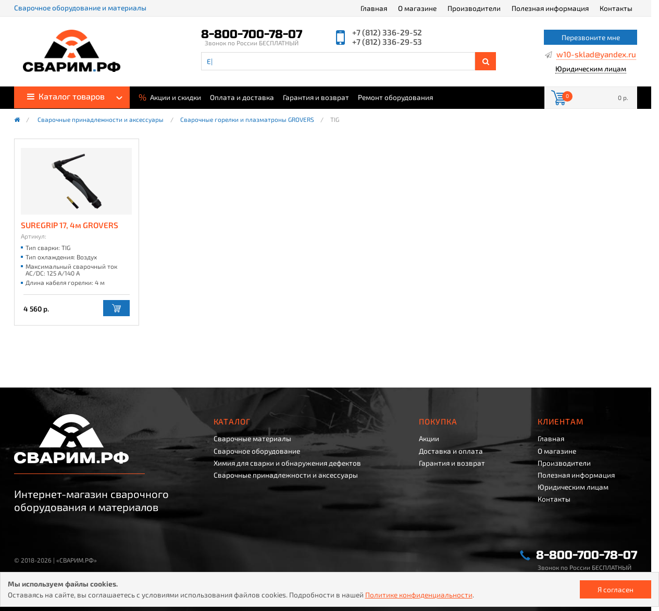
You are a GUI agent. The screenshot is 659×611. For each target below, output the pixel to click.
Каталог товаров (66, 96)
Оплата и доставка (242, 97)
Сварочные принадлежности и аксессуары (101, 120)
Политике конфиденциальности (419, 594)
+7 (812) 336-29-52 (387, 32)
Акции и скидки (170, 96)
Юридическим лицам (590, 69)
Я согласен (615, 589)
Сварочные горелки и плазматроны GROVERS (247, 120)
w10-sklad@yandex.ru (596, 55)
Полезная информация (550, 8)
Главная (373, 8)
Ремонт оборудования (395, 97)
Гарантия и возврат (316, 97)
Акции (429, 438)
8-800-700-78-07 (251, 34)
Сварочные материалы (252, 438)
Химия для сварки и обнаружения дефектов (287, 463)
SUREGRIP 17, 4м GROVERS (69, 225)
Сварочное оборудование (257, 451)
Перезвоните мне (591, 37)
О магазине (417, 8)
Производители (474, 8)
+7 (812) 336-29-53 (387, 42)
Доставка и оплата (451, 451)
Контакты (616, 8)
